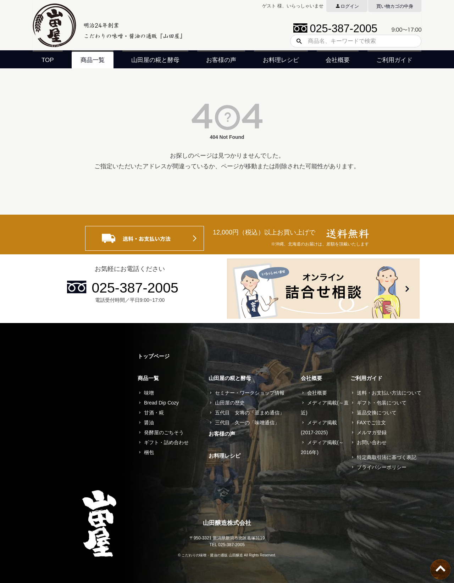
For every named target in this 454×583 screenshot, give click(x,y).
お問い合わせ (372, 442)
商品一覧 (93, 60)
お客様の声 (221, 60)
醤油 (149, 422)
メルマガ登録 (372, 432)
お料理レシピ (281, 60)
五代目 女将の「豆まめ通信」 (249, 412)
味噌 (149, 393)
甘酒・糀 (154, 412)
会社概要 (338, 60)
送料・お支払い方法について (389, 393)
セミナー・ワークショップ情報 (249, 393)
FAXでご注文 (371, 422)
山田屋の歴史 (230, 403)
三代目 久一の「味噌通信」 (247, 422)
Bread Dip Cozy (161, 403)
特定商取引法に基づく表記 (386, 457)
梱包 (149, 452)
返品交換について (377, 412)
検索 (296, 41)
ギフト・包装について (381, 403)
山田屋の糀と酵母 (155, 60)
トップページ (154, 356)
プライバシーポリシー (381, 467)
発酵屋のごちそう (164, 432)
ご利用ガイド (394, 60)
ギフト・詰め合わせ (166, 442)
